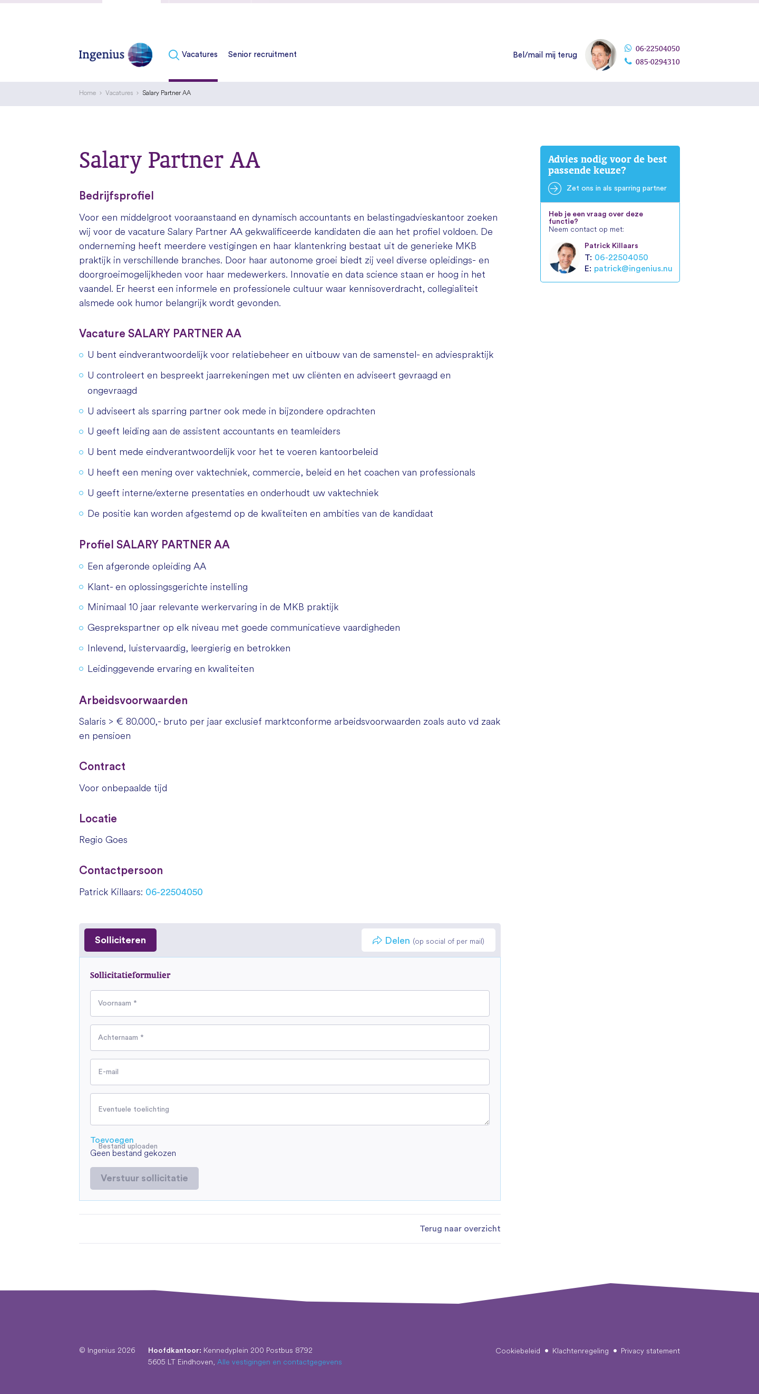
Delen (428, 941)
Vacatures (200, 55)
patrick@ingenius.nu (633, 268)
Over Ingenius (568, 15)
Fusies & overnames (210, 17)
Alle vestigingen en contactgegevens (279, 1362)
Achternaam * (121, 1037)
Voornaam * (117, 1003)
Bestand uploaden (128, 1146)
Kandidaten (131, 17)
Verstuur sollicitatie (144, 1178)
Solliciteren (120, 940)
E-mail (108, 1072)
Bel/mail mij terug (545, 55)
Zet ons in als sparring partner (617, 188)
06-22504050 (652, 48)
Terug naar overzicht (460, 1229)
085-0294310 (652, 62)
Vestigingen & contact (640, 15)
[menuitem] (196, 55)
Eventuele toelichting (133, 1109)
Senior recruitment (262, 55)
